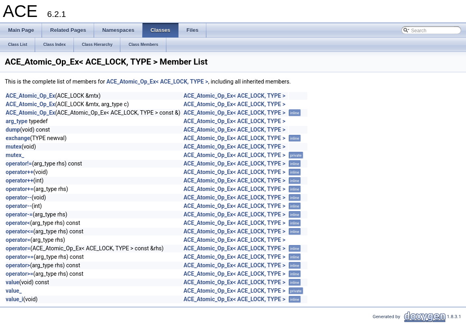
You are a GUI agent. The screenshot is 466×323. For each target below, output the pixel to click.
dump (13, 129)
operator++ (20, 172)
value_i (14, 299)
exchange (18, 138)
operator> (18, 265)
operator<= (19, 231)
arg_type (16, 121)
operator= (18, 240)
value (12, 282)
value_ (14, 290)
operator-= (19, 214)
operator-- (18, 197)
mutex (13, 146)
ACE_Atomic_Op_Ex (30, 95)
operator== (20, 257)
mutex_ (15, 155)
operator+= (20, 189)
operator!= (19, 163)
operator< (18, 223)
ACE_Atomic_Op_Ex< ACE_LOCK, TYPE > (157, 81)
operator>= (20, 274)
